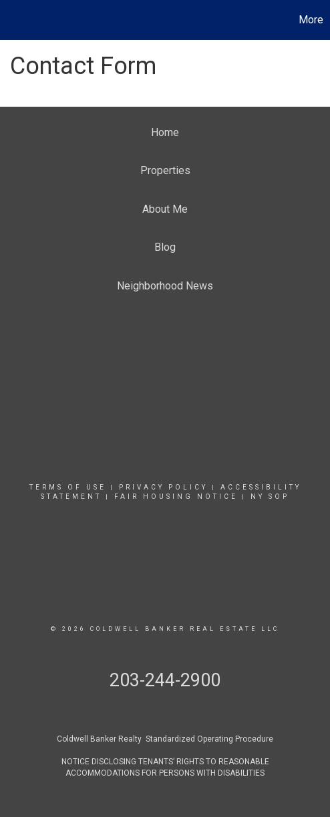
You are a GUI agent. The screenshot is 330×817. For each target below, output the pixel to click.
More (311, 19)
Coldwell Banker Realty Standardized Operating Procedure (165, 739)
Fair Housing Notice (176, 496)
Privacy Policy (163, 487)
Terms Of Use (67, 487)
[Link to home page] (12, 20)
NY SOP (270, 496)
